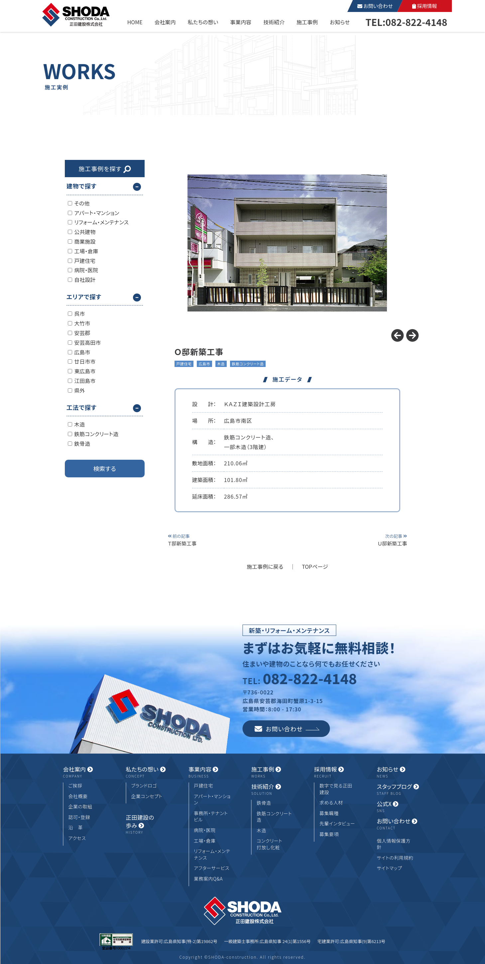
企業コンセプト (146, 796)
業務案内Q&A (208, 879)
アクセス (77, 838)
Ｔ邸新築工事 (193, 539)
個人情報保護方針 (394, 844)
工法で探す (81, 407)
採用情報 (424, 5)
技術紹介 (274, 22)
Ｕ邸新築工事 (382, 539)
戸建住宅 (203, 786)
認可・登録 (79, 817)
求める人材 (331, 802)
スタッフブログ (399, 789)
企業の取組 (80, 806)
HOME (135, 22)
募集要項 (329, 834)
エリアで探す (83, 296)
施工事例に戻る (265, 566)
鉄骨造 (264, 803)
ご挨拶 (75, 786)
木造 (261, 830)
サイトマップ (389, 868)
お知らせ (340, 22)
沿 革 (75, 827)
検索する (104, 468)
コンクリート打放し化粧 (269, 844)
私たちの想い (202, 22)
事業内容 (240, 22)
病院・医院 (205, 830)
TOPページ (315, 566)
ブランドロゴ (144, 786)
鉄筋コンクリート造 (274, 816)
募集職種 (329, 813)
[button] (412, 335)
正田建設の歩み (148, 824)
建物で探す (81, 185)
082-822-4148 (310, 678)
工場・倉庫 (205, 841)
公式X (399, 807)
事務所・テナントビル (211, 816)
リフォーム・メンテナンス (212, 854)
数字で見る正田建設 (335, 789)
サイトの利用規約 (395, 858)
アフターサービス (211, 868)
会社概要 (78, 796)
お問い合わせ (375, 5)
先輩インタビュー (337, 823)
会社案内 (165, 22)
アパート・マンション (212, 799)
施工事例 (307, 22)
